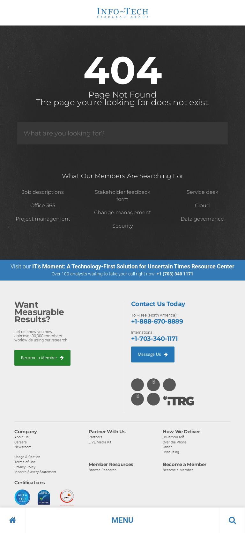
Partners (95, 437)
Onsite (168, 447)
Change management (122, 212)
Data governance (202, 219)
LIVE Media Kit (100, 442)
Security (122, 226)
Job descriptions (43, 192)
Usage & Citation (27, 457)
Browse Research (102, 470)
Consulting (171, 451)
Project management (43, 219)
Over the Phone (175, 442)
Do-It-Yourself (173, 437)
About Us (21, 437)
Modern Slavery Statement (35, 472)
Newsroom (23, 447)
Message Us (153, 354)
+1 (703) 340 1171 (175, 273)
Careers (20, 442)
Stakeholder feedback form (122, 195)
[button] (122, 520)
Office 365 (42, 205)
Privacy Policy (24, 466)
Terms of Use (25, 462)
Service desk (202, 192)
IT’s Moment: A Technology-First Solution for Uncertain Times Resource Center (133, 266)
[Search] (122, 133)
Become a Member (42, 357)
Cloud (202, 205)
